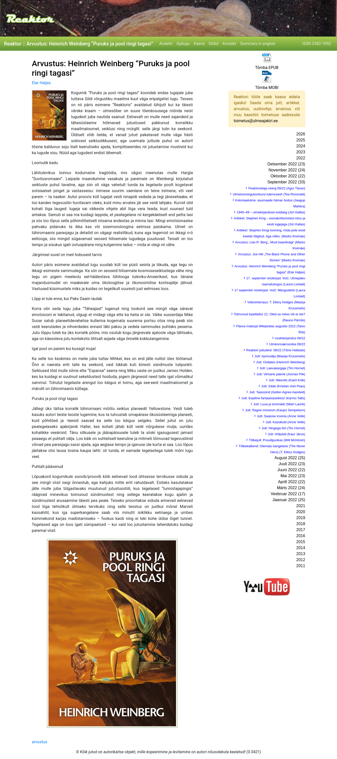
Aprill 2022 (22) (291, 482)
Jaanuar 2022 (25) (288, 500)
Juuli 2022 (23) (292, 464)
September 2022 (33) (286, 182)
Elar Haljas (41, 82)
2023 (300, 152)
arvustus (39, 742)
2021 (300, 506)
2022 (300, 158)
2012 (300, 560)
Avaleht (165, 43)
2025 (300, 140)
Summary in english (257, 43)
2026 (300, 134)
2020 (300, 512)
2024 (300, 146)
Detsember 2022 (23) (286, 164)
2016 (300, 536)
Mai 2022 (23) (292, 476)
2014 (300, 548)
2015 (300, 542)
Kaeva (199, 43)
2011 (300, 566)
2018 (300, 524)
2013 (300, 554)
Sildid (213, 43)
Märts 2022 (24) (291, 488)
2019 (300, 518)
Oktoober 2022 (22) (287, 176)
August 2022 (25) (289, 458)
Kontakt (229, 43)
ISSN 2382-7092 (316, 43)
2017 (300, 530)
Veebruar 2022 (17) (288, 494)
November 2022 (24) (286, 170)
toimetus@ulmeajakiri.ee (256, 120)
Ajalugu (183, 43)
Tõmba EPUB (266, 67)
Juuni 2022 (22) (291, 470)
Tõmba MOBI (266, 87)
